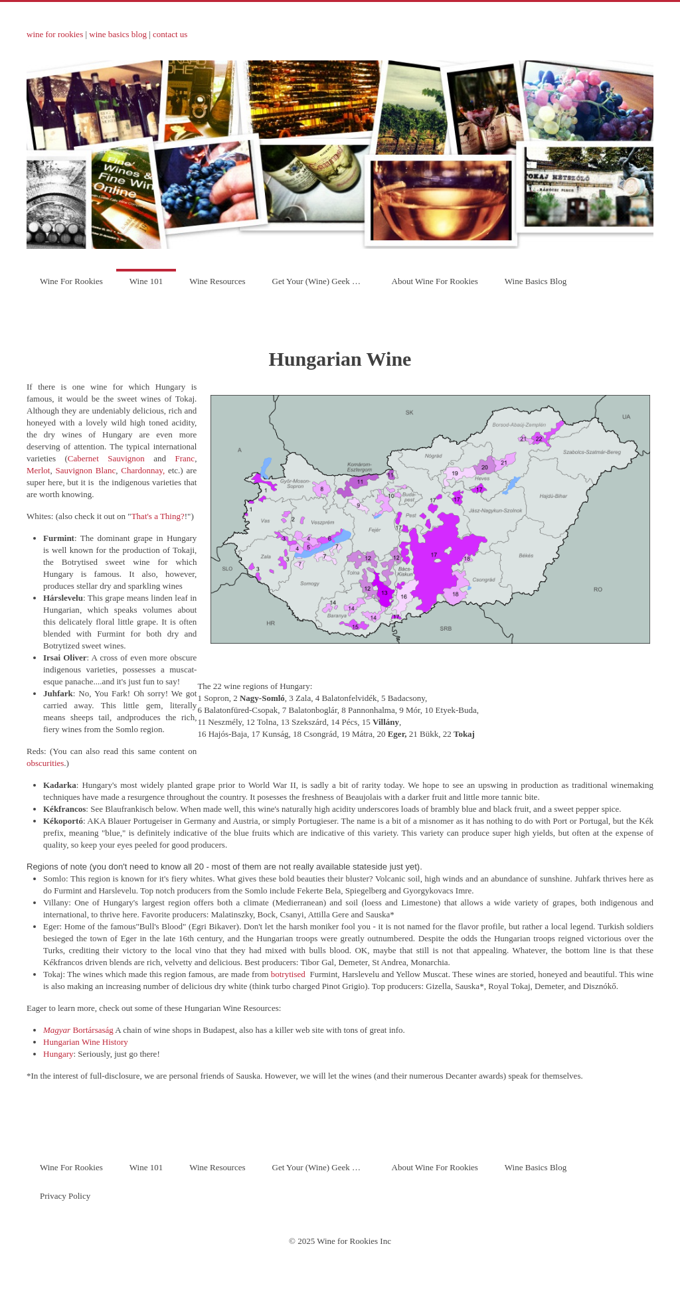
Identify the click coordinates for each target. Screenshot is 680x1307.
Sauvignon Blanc (85, 470)
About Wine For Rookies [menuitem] (435, 281)
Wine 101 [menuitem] (146, 281)
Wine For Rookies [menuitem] (71, 281)
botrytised (288, 974)
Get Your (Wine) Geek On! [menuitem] (319, 281)
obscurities (45, 763)
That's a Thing (156, 516)
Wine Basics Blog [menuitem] (535, 281)
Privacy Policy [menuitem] (65, 1196)
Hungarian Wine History (85, 1042)
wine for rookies (55, 34)
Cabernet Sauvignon (106, 458)
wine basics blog (118, 34)
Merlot (38, 470)
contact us (170, 34)
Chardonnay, (143, 470)
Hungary (58, 1054)
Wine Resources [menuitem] (217, 281)
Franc (185, 458)
